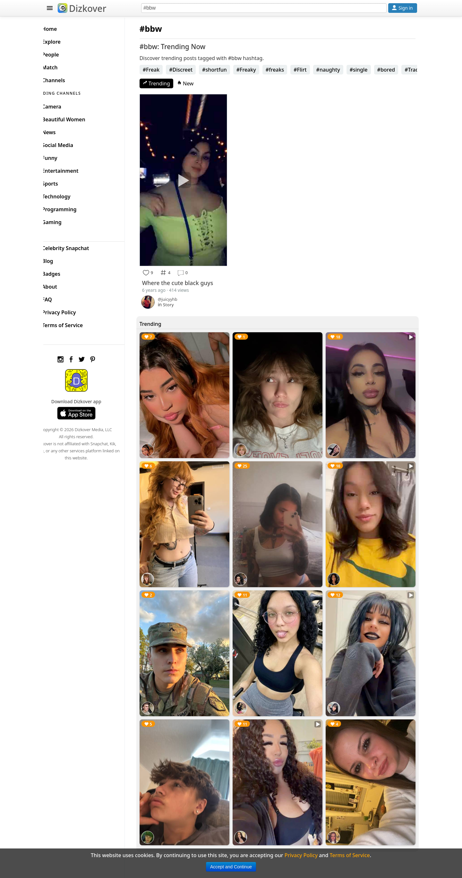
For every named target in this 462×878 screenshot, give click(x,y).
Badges (61, 272)
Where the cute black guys (187, 276)
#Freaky (256, 69)
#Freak (160, 69)
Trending (166, 83)
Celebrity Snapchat (75, 246)
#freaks (284, 69)
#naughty (338, 69)
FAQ (57, 297)
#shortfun (224, 69)
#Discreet (190, 69)
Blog (57, 259)
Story (178, 298)
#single (368, 69)
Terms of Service (72, 323)
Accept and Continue (231, 866)
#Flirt (310, 69)
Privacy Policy (69, 310)
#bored (396, 69)
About (59, 285)
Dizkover (82, 8)
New (195, 83)
